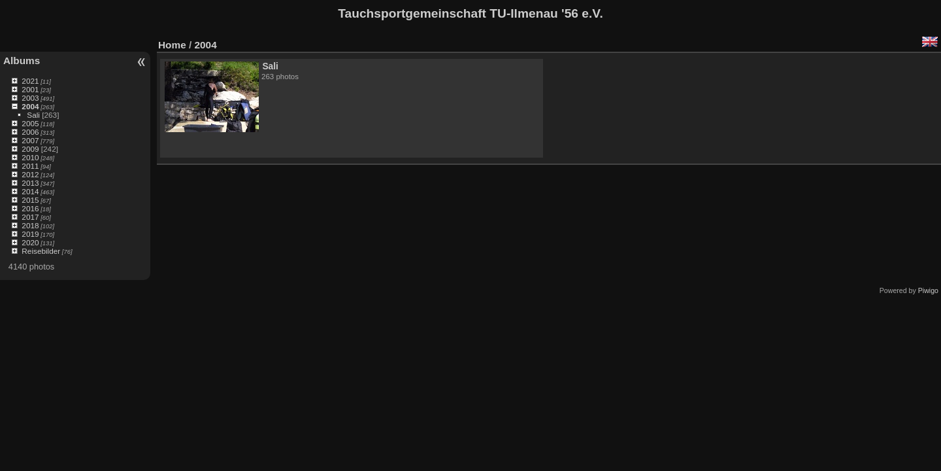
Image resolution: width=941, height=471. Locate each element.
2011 (30, 166)
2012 (30, 174)
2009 (30, 149)
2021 (30, 81)
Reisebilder (41, 251)
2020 (30, 242)
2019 (30, 234)
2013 (30, 183)
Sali (33, 115)
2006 (30, 132)
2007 (30, 140)
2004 (30, 106)
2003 (30, 98)
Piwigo (928, 290)
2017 (30, 217)
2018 (30, 225)
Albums (21, 60)
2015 (30, 200)
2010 (30, 157)
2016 (30, 208)
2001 (30, 89)
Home (172, 44)
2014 (30, 191)
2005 (30, 123)
